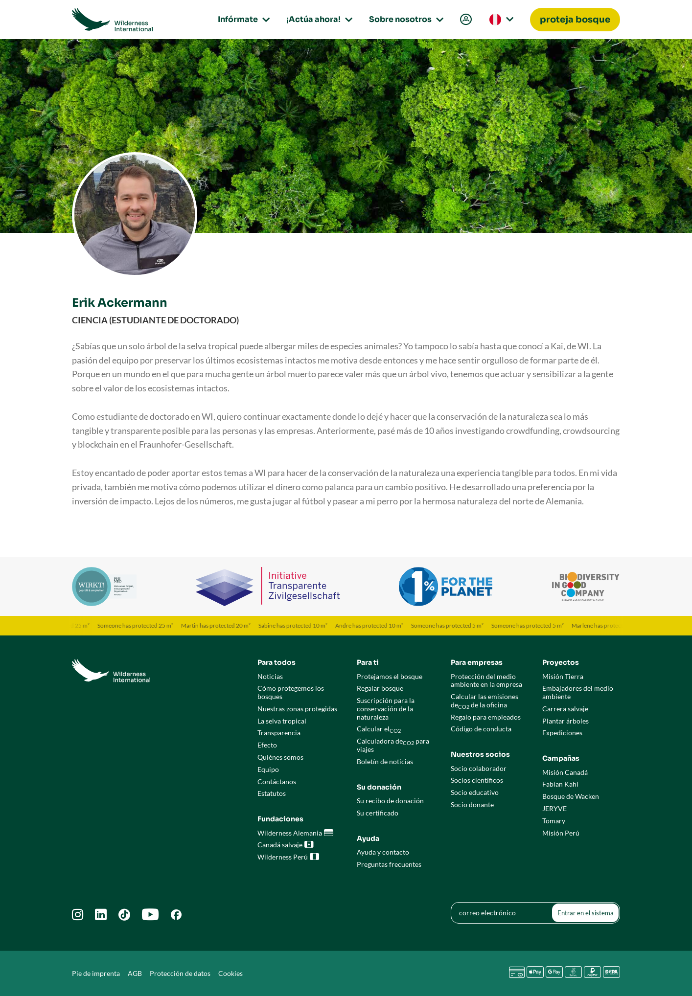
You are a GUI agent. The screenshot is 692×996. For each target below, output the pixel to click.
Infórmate (242, 19)
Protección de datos (180, 973)
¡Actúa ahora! (317, 19)
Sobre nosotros (404, 19)
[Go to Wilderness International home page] (112, 19)
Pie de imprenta (96, 973)
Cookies (230, 973)
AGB (135, 973)
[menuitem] (465, 20)
